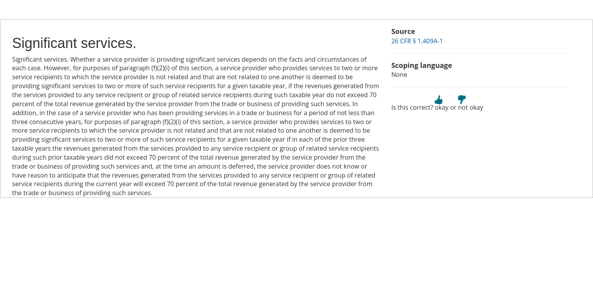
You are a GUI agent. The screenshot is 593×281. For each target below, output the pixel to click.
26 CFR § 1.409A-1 (417, 41)
